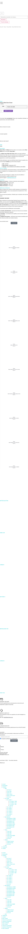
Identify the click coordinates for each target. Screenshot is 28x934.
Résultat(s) (3, 19)
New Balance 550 (10, 822)
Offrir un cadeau (3, 168)
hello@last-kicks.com (11, 177)
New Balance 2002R (11, 819)
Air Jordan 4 (9, 811)
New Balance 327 (10, 821)
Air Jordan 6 (9, 814)
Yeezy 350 (9, 831)
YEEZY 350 (2, 692)
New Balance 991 (10, 827)
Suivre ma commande (7, 919)
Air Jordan (7, 798)
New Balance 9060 (11, 824)
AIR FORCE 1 (2, 596)
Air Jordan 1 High (13, 801)
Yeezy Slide (9, 26)
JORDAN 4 (2, 660)
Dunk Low (9, 792)
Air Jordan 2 (9, 808)
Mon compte (5, 918)
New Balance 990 (10, 825)
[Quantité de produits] (1, 111)
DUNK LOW (2, 532)
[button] (14, 145)
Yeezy (5, 26)
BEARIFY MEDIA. (8, 762)
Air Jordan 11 (10, 807)
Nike (6, 788)
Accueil (1, 26)
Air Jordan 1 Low (13, 802)
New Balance (7, 817)
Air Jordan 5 (9, 812)
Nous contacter (5, 922)
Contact (4, 848)
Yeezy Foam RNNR (11, 835)
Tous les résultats (4, 22)
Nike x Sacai (9, 794)
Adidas (6, 839)
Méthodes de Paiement (5, 188)
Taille (3, 106)
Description (2, 148)
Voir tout (9, 797)
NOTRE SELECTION (4, 500)
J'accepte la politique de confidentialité (9, 738)
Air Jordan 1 (9, 799)
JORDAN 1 (2, 564)
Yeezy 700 (9, 834)
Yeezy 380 (9, 832)
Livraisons (2, 179)
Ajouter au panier (8, 110)
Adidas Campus (10, 841)
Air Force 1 (9, 789)
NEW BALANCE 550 (4, 628)
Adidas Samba (10, 842)
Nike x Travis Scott (11, 795)
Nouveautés (4, 785)
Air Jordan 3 (9, 809)
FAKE (1, 144)
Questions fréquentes (6, 921)
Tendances (4, 847)
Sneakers (4, 787)
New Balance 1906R (11, 818)
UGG (6, 845)
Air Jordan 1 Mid (12, 804)
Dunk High (9, 791)
